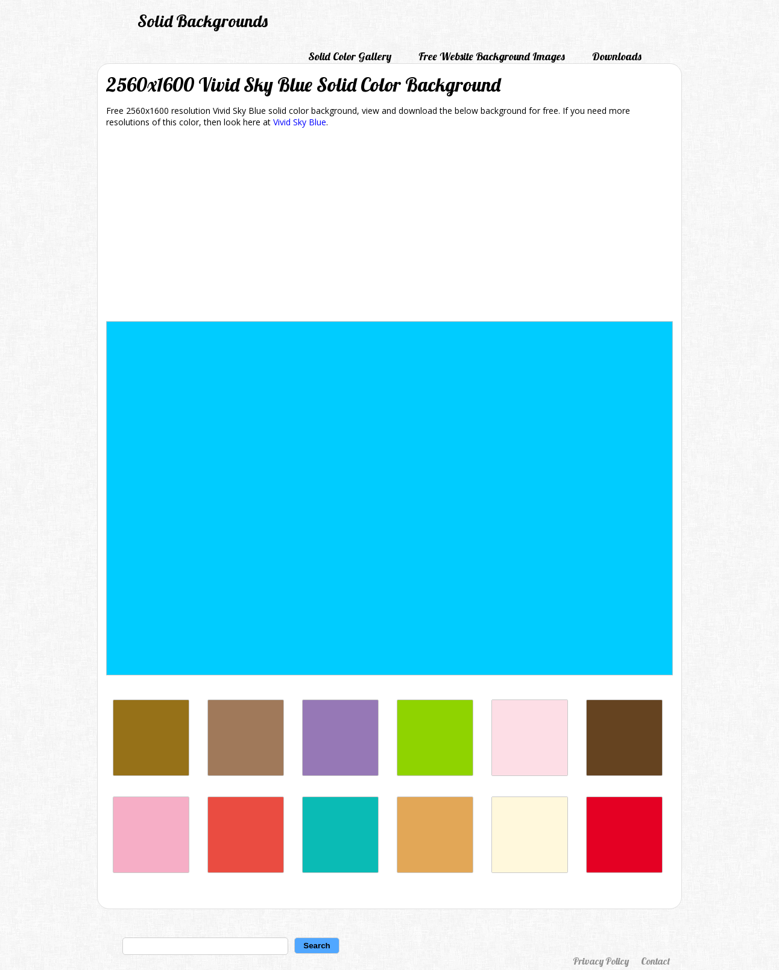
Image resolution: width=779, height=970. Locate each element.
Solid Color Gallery (349, 56)
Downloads (617, 56)
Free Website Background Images (491, 56)
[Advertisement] (389, 226)
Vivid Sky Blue (299, 122)
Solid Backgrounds (202, 20)
